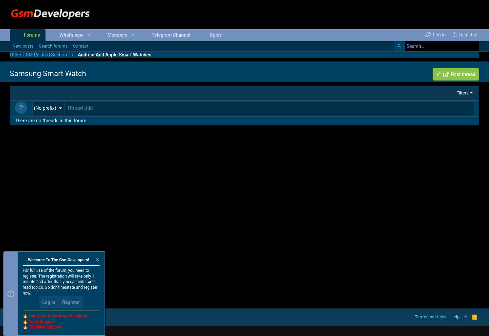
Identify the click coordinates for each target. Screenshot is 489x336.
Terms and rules (431, 316)
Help (455, 316)
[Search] (436, 46)
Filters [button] (462, 92)
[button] (88, 35)
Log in (48, 302)
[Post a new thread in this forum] (269, 108)
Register (71, 302)
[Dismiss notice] (97, 260)
